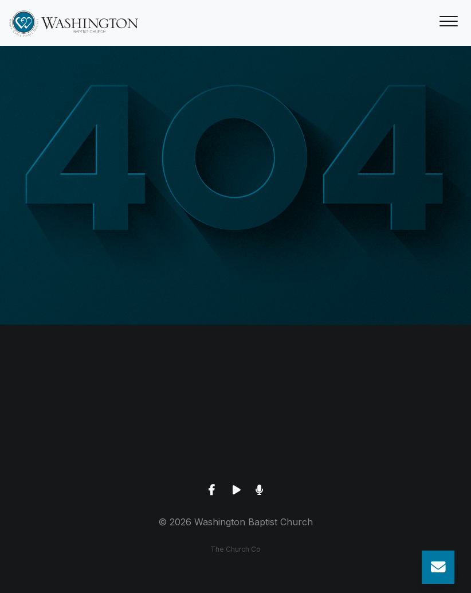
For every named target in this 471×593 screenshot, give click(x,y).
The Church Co (235, 549)
